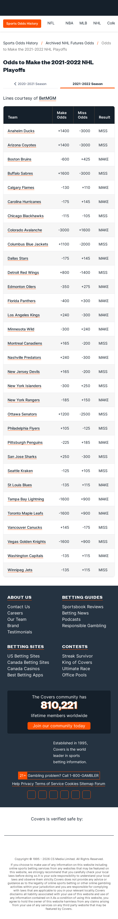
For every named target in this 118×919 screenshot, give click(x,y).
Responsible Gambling (84, 625)
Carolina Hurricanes (24, 201)
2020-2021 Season (30, 84)
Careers (15, 613)
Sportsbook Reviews (82, 606)
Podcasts (71, 619)
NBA (69, 23)
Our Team (16, 619)
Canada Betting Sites (28, 662)
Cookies (71, 784)
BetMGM (47, 98)
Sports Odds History (20, 43)
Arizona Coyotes (22, 145)
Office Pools (74, 674)
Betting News (75, 613)
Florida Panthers (22, 300)
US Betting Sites (23, 656)
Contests (75, 646)
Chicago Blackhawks (26, 215)
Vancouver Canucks (25, 527)
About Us (19, 597)
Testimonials (19, 631)
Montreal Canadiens (25, 343)
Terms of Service (49, 784)
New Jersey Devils (24, 371)
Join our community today (59, 725)
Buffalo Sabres (20, 173)
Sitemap (86, 784)
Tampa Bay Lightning (26, 499)
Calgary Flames (21, 187)
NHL (97, 23)
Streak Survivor (77, 656)
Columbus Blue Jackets (28, 244)
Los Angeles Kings (24, 315)
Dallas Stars (18, 258)
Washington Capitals (25, 555)
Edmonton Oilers (22, 286)
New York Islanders (24, 385)
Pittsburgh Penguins (25, 442)
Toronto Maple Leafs (25, 513)
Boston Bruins (19, 159)
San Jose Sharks (22, 456)
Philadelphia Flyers (24, 428)
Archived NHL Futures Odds (70, 43)
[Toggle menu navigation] (111, 8)
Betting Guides (82, 597)
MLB (83, 23)
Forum (100, 784)
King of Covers (77, 662)
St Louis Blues (20, 485)
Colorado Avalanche (25, 230)
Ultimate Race (76, 668)
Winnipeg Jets (20, 570)
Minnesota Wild (21, 329)
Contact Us (18, 606)
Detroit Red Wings (23, 272)
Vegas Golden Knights (27, 541)
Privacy (27, 784)
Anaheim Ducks (21, 131)
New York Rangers (24, 400)
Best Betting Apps (25, 674)
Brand (13, 625)
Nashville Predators (24, 357)
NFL (53, 23)
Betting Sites (25, 646)
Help (16, 784)
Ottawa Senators (22, 414)
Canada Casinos (23, 668)
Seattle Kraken (20, 470)
